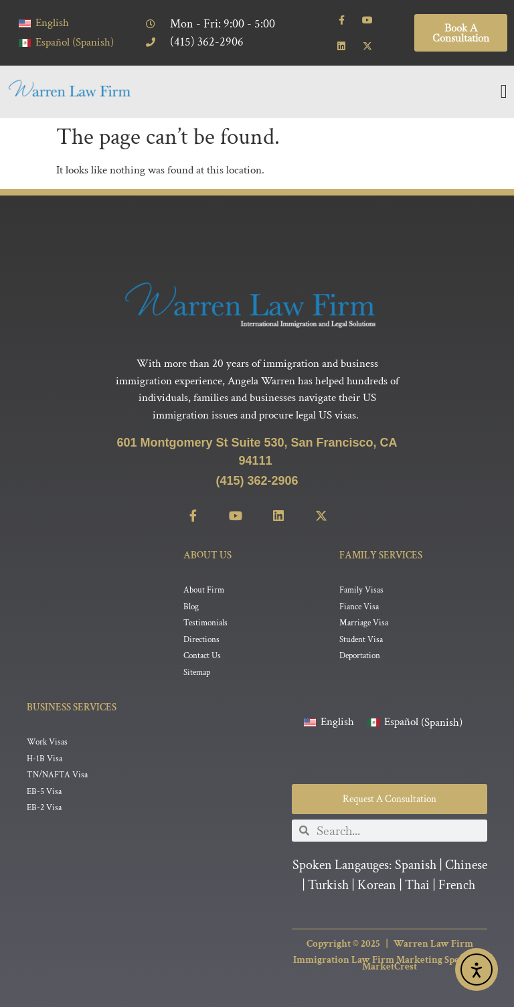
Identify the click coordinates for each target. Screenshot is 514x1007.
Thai (417, 886)
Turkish (328, 886)
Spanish (415, 865)
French (456, 886)
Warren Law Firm (433, 943)
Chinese (466, 865)
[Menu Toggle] (504, 91)
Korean (376, 886)
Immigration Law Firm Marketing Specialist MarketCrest (389, 964)
